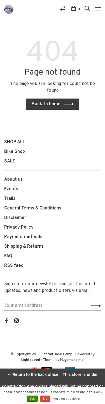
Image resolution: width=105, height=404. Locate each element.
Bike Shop (14, 152)
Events (11, 189)
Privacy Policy (19, 227)
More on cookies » (66, 399)
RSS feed (14, 266)
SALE (9, 161)
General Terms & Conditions (32, 208)
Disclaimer (15, 218)
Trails (9, 199)
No (45, 399)
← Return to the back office (32, 374)
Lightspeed (30, 360)
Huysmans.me (72, 360)
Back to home (46, 104)
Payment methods (23, 237)
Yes (32, 399)
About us (13, 179)
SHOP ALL (14, 142)
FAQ (8, 256)
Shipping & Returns (24, 246)
